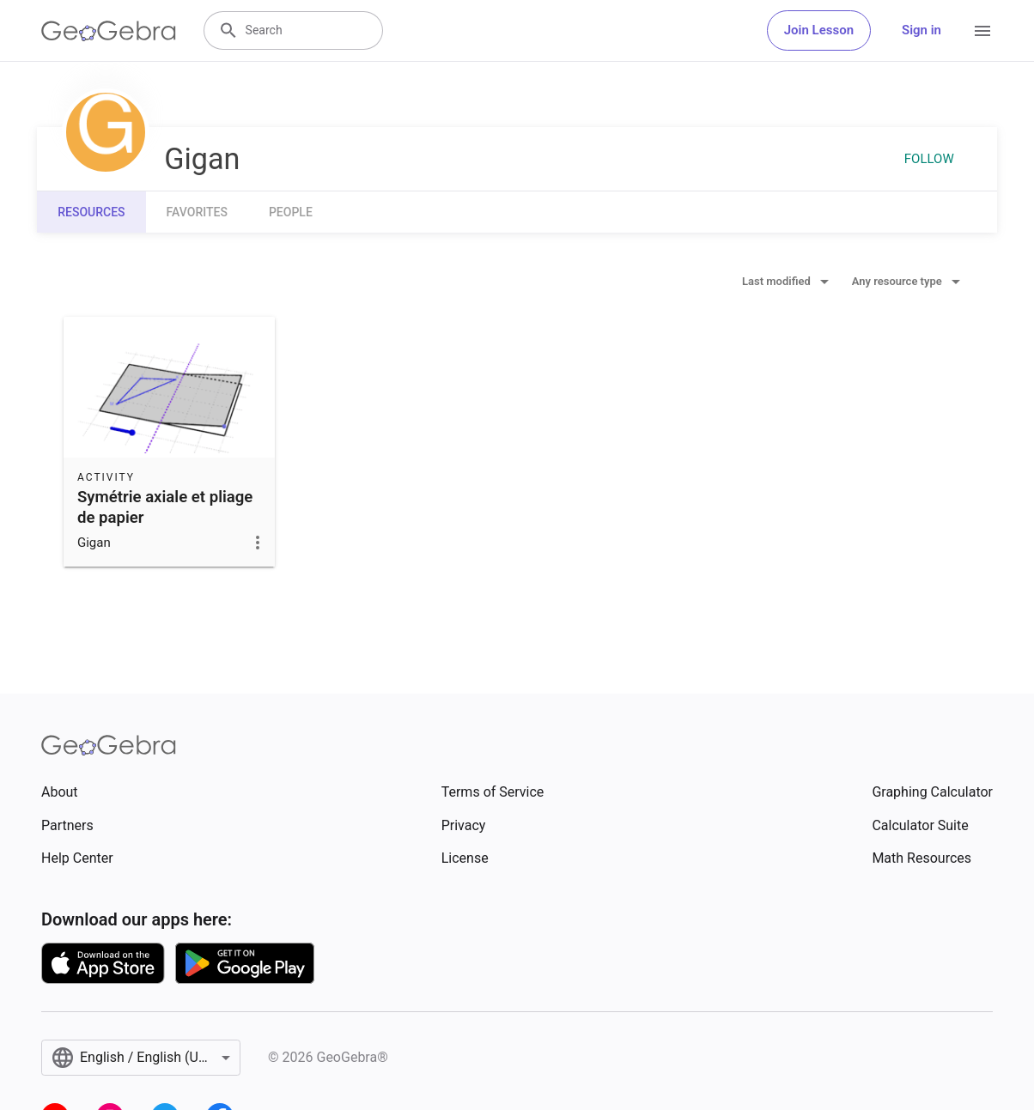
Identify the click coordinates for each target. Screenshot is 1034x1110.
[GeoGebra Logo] (108, 31)
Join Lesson (819, 30)
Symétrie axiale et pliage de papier (164, 507)
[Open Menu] (982, 31)
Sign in (921, 30)
